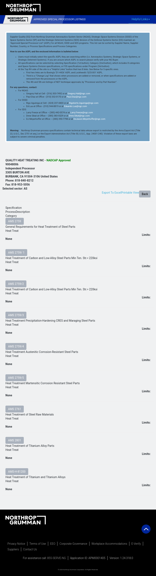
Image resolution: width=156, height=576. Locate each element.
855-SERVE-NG (56, 558)
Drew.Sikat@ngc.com (79, 115)
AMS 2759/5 (16, 377)
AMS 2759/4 (16, 346)
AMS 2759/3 (16, 315)
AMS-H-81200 (17, 471)
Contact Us (30, 549)
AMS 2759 (14, 221)
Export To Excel (111, 192)
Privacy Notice (16, 543)
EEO (52, 543)
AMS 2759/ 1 (16, 252)
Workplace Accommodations (109, 543)
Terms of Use (37, 543)
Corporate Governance (73, 543)
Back (145, 194)
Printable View (130, 192)
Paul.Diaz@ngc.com (76, 96)
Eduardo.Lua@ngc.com (75, 106)
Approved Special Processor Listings (47, 19)
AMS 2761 (14, 409)
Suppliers (13, 549)
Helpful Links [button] (142, 19)
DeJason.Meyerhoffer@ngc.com (89, 119)
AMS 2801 (14, 440)
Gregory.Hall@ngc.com (79, 93)
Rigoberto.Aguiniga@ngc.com (83, 103)
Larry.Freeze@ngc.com (81, 112)
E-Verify (136, 543)
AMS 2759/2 (16, 283)
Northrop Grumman (18, 19)
